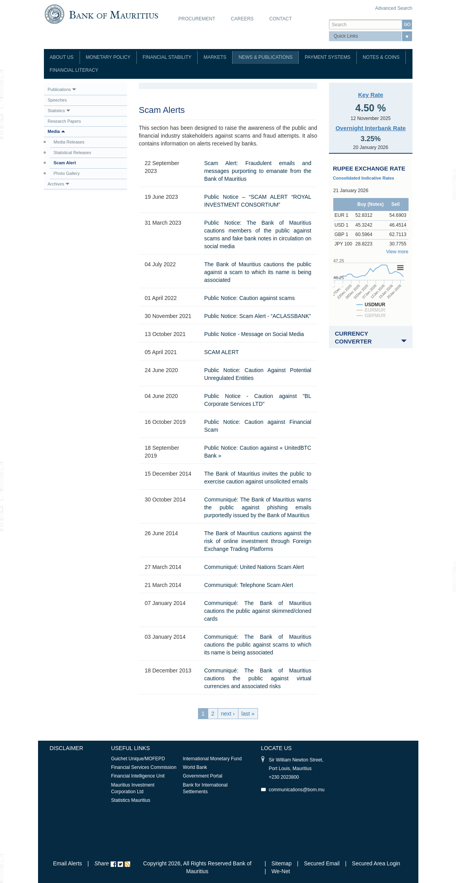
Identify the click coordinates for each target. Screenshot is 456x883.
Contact (280, 19)
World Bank (195, 767)
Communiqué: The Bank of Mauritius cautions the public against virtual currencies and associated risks (257, 678)
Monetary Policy (108, 57)
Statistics (59, 110)
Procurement (196, 19)
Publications (62, 89)
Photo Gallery (67, 173)
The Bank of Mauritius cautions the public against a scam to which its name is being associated (257, 272)
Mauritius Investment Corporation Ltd (132, 788)
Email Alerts (67, 863)
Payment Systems (328, 57)
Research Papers (64, 121)
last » (248, 713)
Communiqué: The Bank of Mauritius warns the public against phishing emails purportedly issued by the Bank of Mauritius (257, 507)
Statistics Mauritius (130, 800)
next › (228, 713)
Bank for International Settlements (205, 788)
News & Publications (265, 57)
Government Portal (202, 776)
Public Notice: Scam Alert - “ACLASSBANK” (257, 316)
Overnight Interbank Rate (371, 128)
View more (397, 251)
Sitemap (282, 863)
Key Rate (370, 94)
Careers (242, 19)
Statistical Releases (72, 152)
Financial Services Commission (143, 767)
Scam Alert (65, 162)
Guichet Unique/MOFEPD (138, 758)
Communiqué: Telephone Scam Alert (248, 585)
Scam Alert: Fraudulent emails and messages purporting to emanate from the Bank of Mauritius (257, 171)
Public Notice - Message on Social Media (254, 334)
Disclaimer (67, 748)
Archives (58, 184)
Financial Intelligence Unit (138, 776)
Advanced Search (393, 8)
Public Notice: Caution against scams (249, 298)
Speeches (57, 100)
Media (56, 131)
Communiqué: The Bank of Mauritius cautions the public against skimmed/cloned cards (257, 611)
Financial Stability (167, 57)
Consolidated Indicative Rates (363, 178)
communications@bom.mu (296, 789)
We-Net (280, 871)
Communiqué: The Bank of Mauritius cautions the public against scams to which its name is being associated (257, 645)
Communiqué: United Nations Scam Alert (254, 567)
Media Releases (69, 142)
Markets (214, 57)
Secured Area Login (376, 863)
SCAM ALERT (221, 352)
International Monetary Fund (212, 758)
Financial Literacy (74, 70)
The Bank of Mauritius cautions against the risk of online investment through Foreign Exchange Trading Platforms (257, 541)
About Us (62, 57)
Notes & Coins (381, 57)
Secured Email (322, 863)
